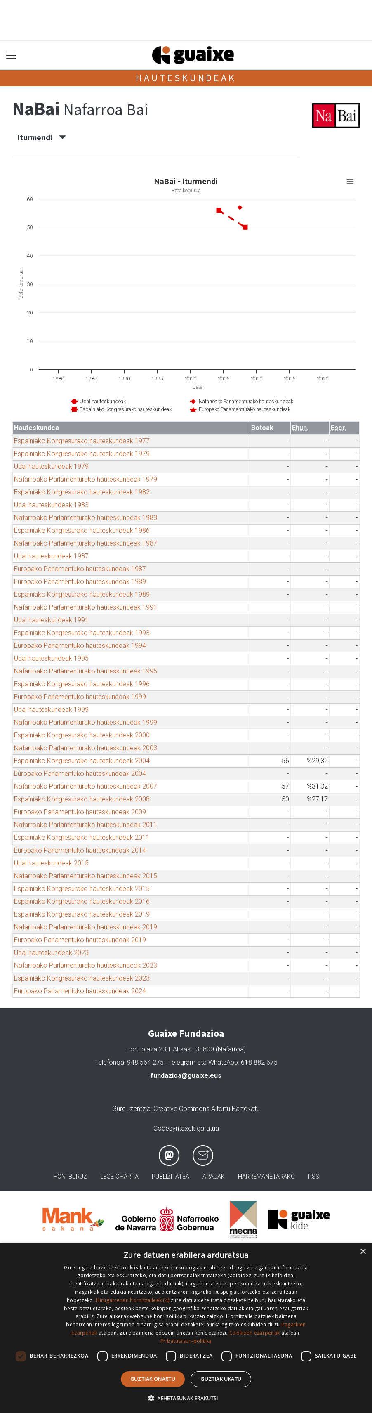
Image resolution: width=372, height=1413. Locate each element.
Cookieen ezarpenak (254, 1332)
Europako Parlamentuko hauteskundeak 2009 (80, 812)
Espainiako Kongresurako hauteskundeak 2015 (82, 889)
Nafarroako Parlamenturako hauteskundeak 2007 (85, 786)
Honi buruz (70, 1176)
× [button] (363, 1252)
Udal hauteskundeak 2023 (51, 953)
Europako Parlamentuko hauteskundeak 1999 (80, 697)
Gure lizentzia (131, 1109)
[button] (186, 1398)
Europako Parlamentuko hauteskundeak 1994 (80, 646)
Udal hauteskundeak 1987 (51, 556)
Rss (313, 1176)
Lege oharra (119, 1176)
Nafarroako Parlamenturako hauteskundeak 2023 (85, 965)
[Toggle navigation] (11, 55)
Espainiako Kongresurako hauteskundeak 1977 (82, 441)
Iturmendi (42, 137)
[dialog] (186, 1328)
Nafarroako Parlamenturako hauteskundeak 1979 (85, 479)
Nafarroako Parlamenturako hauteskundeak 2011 (85, 825)
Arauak (213, 1176)
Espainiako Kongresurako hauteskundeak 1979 (82, 454)
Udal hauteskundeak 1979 (51, 466)
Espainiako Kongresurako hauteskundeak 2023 (82, 978)
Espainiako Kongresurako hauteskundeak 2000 (82, 735)
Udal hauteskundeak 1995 (51, 658)
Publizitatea (170, 1176)
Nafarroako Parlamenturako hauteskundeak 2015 (85, 876)
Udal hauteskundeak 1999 (51, 710)
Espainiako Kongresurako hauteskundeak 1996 (82, 684)
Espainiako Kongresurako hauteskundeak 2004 (82, 761)
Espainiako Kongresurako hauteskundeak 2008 (82, 799)
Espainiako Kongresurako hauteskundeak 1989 (82, 594)
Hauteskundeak (186, 77)
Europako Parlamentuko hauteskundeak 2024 (80, 991)
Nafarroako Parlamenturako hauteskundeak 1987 (85, 543)
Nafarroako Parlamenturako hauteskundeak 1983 (85, 518)
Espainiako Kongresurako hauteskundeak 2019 (82, 914)
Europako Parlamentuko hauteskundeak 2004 (80, 773)
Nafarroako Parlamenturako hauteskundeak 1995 (85, 671)
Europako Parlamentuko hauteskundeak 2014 (80, 850)
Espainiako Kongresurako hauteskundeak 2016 (82, 901)
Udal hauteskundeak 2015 (51, 863)
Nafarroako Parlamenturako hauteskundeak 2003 (85, 748)
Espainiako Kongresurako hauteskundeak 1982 (82, 492)
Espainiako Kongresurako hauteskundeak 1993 (82, 633)
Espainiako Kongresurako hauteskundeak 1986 (82, 530)
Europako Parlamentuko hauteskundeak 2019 (80, 940)
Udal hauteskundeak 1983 (51, 505)
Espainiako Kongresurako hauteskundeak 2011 (82, 837)
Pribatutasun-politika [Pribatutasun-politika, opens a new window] (186, 1340)
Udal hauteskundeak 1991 (51, 620)
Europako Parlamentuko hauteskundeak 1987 (80, 569)
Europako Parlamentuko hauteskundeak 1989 (80, 582)
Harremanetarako (266, 1176)
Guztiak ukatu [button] (220, 1378)
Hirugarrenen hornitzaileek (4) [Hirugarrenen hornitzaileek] (132, 1300)
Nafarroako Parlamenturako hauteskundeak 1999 (85, 722)
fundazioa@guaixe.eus (186, 1076)
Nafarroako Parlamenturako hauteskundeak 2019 (85, 927)
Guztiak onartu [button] (153, 1378)
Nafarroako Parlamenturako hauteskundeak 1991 (85, 607)
